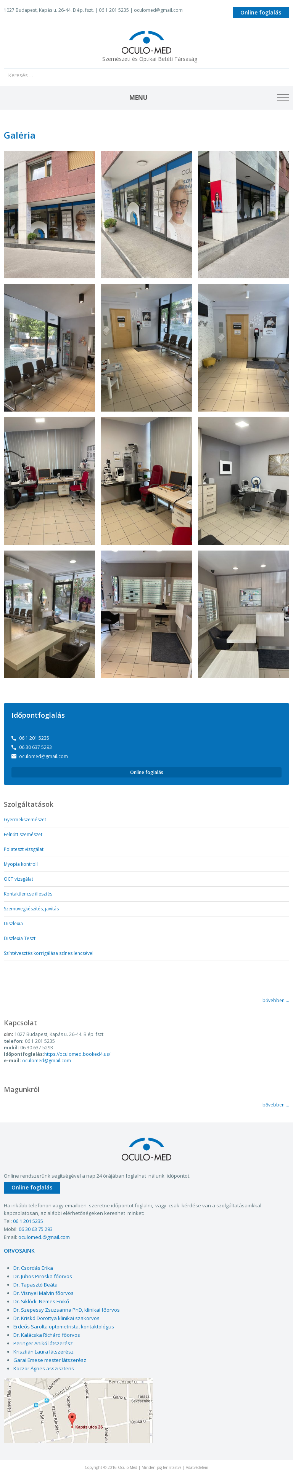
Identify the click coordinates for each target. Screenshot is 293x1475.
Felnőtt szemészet (23, 834)
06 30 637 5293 (35, 747)
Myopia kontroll (21, 864)
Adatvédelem (197, 1467)
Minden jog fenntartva (162, 1467)
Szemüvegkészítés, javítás (31, 908)
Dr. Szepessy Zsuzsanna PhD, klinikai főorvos (66, 1309)
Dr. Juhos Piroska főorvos (42, 1276)
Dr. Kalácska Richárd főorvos (46, 1334)
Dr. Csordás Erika (33, 1267)
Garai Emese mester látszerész (49, 1360)
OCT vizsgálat (18, 879)
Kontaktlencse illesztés (28, 894)
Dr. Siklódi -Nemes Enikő (41, 1301)
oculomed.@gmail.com (44, 1237)
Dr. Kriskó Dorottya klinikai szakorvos (56, 1318)
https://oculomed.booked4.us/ (77, 1054)
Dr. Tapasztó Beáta (35, 1284)
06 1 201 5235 (34, 738)
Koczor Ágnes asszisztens (43, 1368)
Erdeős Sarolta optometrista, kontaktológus (63, 1326)
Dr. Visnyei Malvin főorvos (43, 1293)
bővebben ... (275, 1000)
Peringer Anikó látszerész (43, 1343)
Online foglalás (260, 12)
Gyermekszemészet (25, 819)
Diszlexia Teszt (19, 938)
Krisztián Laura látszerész (43, 1351)
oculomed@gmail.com (158, 10)
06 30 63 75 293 (36, 1229)
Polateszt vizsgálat (23, 849)
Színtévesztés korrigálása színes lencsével (48, 953)
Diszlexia (13, 923)
